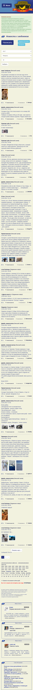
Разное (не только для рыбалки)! (12, 666)
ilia (30, 135)
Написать (7, 42)
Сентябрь (12, 573)
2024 (16, 569)
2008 (16, 566)
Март (13, 571)
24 (17, 576)
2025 (20, 569)
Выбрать (4, 64)
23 (15, 576)
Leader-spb (12, 644)
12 (20, 574)
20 (8, 576)
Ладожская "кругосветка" (11, 672)
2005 (6, 566)
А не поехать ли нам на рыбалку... (13, 673)
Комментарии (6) (9, 150)
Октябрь (18, 573)
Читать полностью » (10, 618)
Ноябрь (23, 573)
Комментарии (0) (9, 191)
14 (24, 574)
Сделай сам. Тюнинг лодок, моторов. (13, 678)
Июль (2, 573)
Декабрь (28, 573)
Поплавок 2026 (8, 681)
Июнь (25, 571)
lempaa (11, 607)
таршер (29, 523)
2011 (27, 566)
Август (7, 573)
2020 (2, 569)
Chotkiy (29, 431)
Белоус (29, 102)
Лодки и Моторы (8, 669)
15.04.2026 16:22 (8, 679)
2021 (6, 569)
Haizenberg (28, 340)
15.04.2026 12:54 (8, 684)
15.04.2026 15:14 (16, 681)
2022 (9, 569)
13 (22, 574)
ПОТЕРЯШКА (27, 583)
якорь (29, 302)
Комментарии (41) (9, 523)
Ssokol (29, 396)
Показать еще (16, 550)
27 (23, 576)
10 (15, 574)
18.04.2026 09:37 (17, 669)
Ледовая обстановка (24, 41)
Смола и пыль (14, 646)
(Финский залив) (10, 70)
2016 (16, 568)
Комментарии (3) (9, 102)
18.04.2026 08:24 (17, 670)
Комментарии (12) (9, 545)
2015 (13, 568)
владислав (28, 383)
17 (2, 576)
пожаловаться (21, 102)
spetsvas (29, 358)
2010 (23, 566)
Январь (3, 571)
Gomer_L (29, 264)
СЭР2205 (29, 191)
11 (18, 574)
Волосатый (28, 318)
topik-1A (29, 473)
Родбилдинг (7, 676)
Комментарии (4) (9, 229)
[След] (8, 557)
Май (22, 571)
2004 (2, 566)
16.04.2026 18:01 (15, 676)
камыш (29, 498)
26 (21, 576)
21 (10, 576)
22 (13, 576)
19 (6, 576)
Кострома (28, 118)
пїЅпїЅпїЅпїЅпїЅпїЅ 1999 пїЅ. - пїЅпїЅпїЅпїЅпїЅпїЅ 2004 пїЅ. (15, 563)
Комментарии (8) (9, 498)
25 (19, 576)
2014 (9, 568)
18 (4, 576)
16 (29, 574)
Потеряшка (21, 44)
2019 (27, 568)
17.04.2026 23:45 (22, 672)
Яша (30, 177)
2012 (2, 568)
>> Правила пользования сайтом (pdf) (10, 580)
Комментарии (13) (9, 431)
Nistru (11, 626)
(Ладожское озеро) (11, 269)
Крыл (29, 289)
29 (28, 576)
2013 (6, 568)
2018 (23, 568)
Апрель (18, 571)
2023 (13, 569)
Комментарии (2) (9, 118)
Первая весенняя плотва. (17, 609)
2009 (20, 566)
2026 (23, 569)
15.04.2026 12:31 (13, 687)
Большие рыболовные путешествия (13, 682)
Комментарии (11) (9, 177)
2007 (13, 566)
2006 (9, 566)
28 (26, 576)
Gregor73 (29, 229)
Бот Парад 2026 (8, 670)
